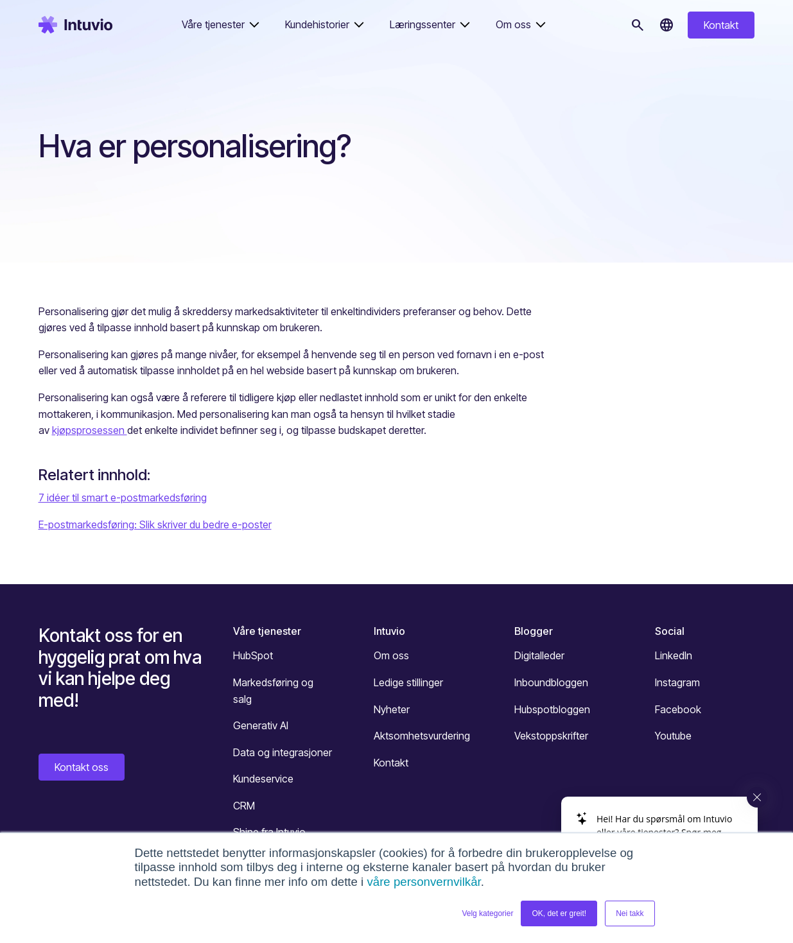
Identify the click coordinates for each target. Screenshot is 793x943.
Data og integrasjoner (282, 752)
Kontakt (721, 25)
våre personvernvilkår (423, 881)
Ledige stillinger (408, 682)
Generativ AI (260, 725)
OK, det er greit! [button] (559, 913)
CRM (244, 805)
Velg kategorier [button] (487, 913)
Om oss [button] (513, 24)
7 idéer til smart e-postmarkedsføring (123, 497)
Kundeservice (263, 778)
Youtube (673, 735)
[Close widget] (757, 797)
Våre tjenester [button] (213, 24)
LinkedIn (673, 655)
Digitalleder (539, 655)
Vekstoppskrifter (551, 735)
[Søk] (637, 25)
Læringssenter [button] (422, 24)
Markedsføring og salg (273, 690)
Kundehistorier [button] (317, 24)
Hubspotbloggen (552, 709)
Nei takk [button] (629, 913)
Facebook (678, 709)
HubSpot (253, 655)
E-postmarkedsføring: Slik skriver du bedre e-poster (155, 524)
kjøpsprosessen (89, 430)
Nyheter (392, 709)
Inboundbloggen (551, 682)
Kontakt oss (82, 767)
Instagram (677, 682)
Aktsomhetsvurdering (422, 735)
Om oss (391, 655)
